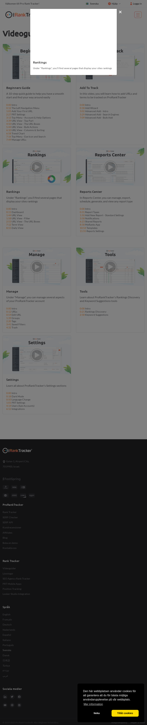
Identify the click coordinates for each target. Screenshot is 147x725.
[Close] (120, 11)
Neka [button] (97, 713)
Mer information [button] (93, 704)
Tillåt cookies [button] (125, 713)
